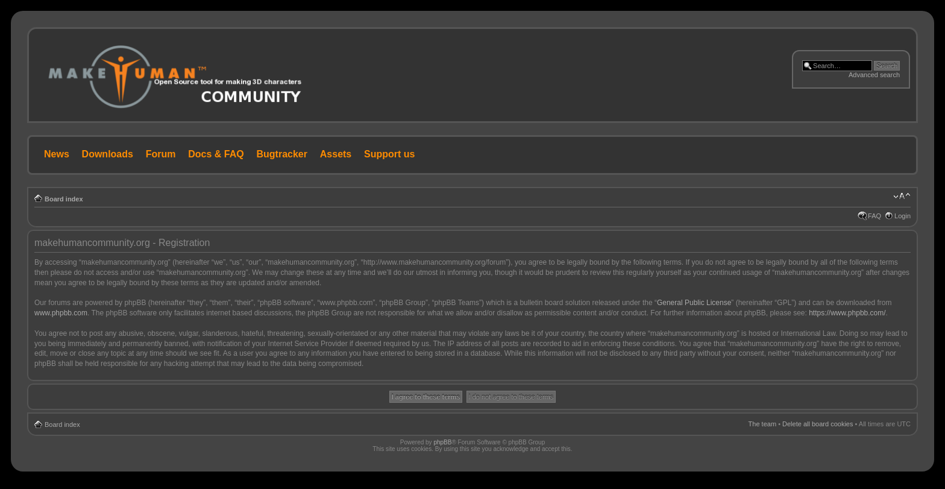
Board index (64, 199)
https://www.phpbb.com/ (847, 313)
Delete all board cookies (817, 423)
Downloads (107, 154)
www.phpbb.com (60, 313)
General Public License (694, 302)
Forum (161, 154)
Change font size (902, 196)
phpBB (442, 442)
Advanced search (874, 74)
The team (762, 423)
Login (902, 215)
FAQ (874, 215)
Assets (335, 154)
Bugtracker (282, 154)
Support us (389, 154)
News (56, 154)
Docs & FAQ (215, 154)
